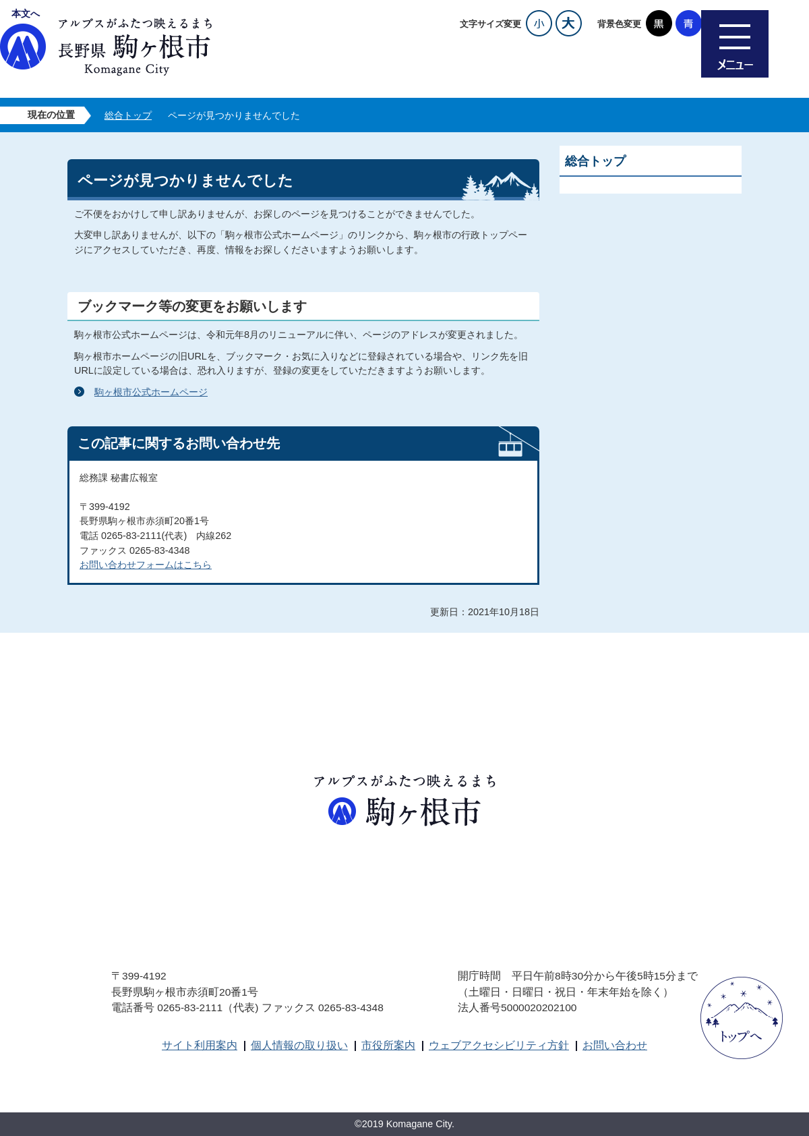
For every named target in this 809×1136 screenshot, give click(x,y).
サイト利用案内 (199, 1045)
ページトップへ (741, 1018)
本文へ (25, 13)
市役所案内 (388, 1045)
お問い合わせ (614, 1045)
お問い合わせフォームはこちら (146, 564)
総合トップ (128, 115)
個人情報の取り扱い (299, 1045)
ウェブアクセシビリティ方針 (499, 1045)
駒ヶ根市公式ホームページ (151, 392)
